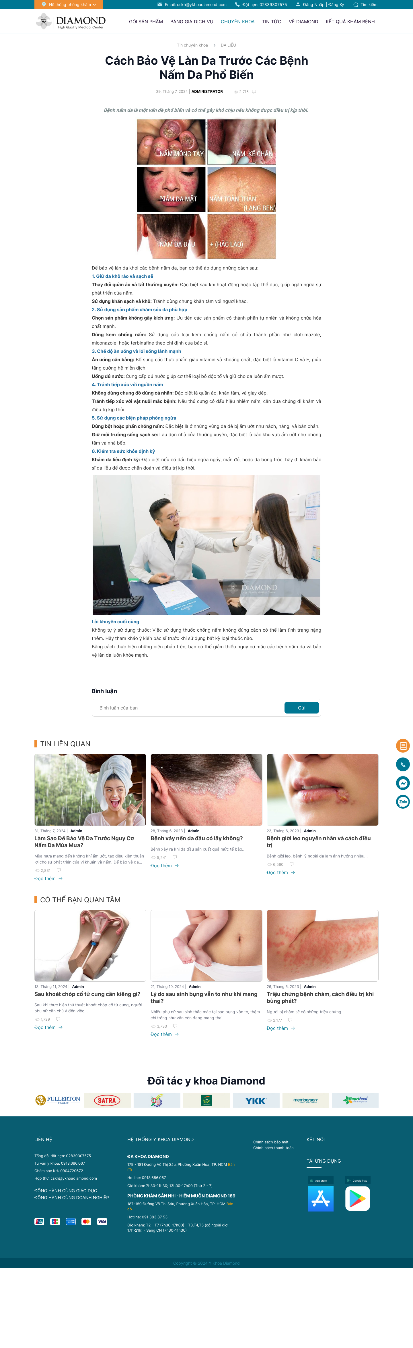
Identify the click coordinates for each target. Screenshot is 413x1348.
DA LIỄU (228, 45)
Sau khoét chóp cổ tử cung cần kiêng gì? (87, 994)
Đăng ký (336, 4)
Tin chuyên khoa (192, 45)
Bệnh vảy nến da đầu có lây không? (197, 838)
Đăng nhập (314, 4)
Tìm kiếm (365, 4)
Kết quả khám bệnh (350, 21)
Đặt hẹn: (265, 4)
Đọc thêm (48, 878)
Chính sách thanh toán (273, 1147)
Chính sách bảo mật (271, 1142)
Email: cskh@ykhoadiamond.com (196, 4)
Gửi (301, 708)
